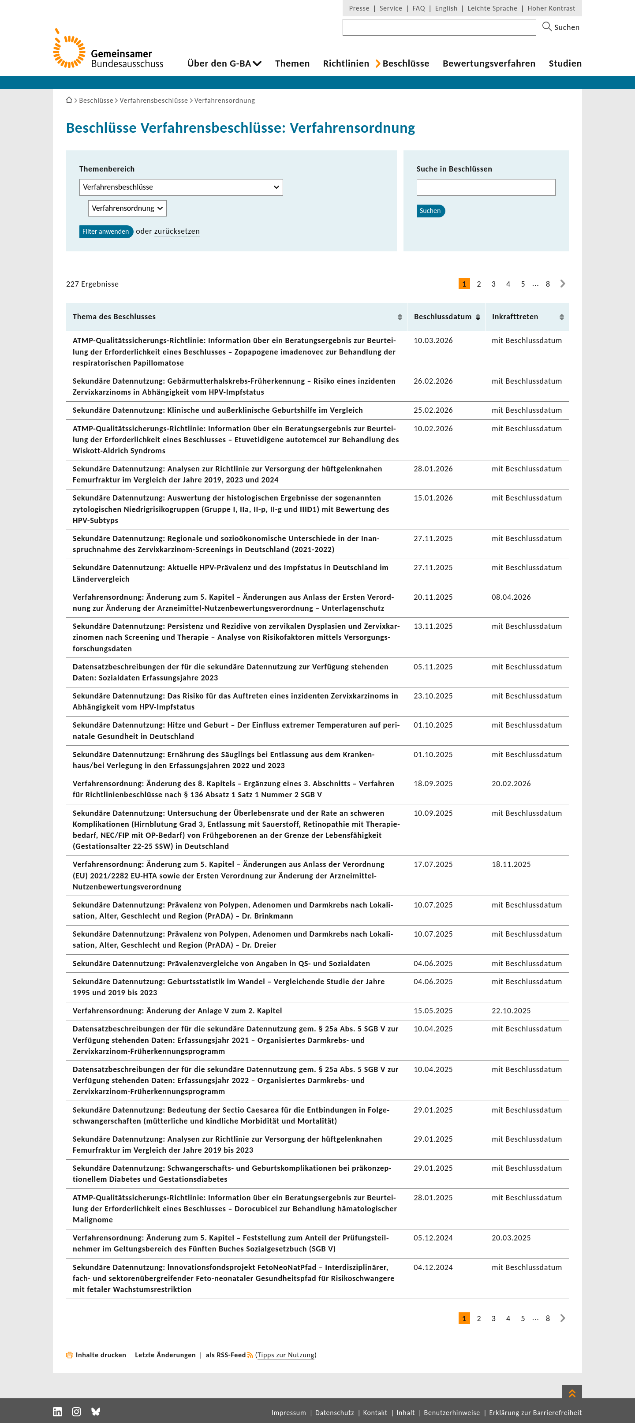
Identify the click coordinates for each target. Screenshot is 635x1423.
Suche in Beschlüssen (455, 169)
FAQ (419, 8)
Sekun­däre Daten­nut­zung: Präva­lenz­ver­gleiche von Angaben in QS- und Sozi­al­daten (221, 963)
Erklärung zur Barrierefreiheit (535, 1412)
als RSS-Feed (226, 1355)
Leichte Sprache (493, 8)
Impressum (289, 1412)
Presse (359, 8)
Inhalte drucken (101, 1355)
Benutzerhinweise (452, 1412)
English (446, 8)
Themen (292, 63)
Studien (565, 63)
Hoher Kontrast (551, 8)
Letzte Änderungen (165, 1355)
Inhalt (405, 1412)
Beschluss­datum (443, 316)
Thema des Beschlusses (114, 316)
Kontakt (375, 1412)
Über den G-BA (219, 63)
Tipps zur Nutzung (286, 1355)
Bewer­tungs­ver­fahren (489, 63)
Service (391, 8)
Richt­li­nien (346, 63)
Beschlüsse (406, 63)
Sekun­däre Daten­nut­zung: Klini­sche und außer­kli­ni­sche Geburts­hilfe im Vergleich (218, 410)
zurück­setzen (177, 231)
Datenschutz (334, 1412)
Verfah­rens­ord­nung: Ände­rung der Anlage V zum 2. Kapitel (177, 1011)
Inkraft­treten (515, 316)
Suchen (430, 210)
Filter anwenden (105, 231)
